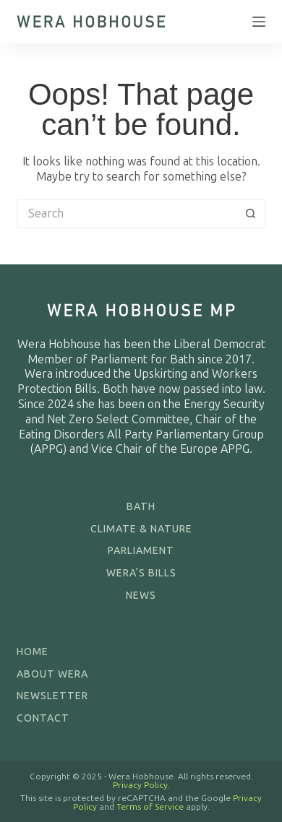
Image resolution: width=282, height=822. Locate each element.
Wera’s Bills (141, 573)
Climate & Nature (141, 529)
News (141, 595)
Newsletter (52, 696)
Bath (141, 507)
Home (32, 652)
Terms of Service (150, 807)
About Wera (52, 674)
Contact (43, 718)
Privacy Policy (140, 785)
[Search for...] (126, 213)
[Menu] (258, 21)
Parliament (141, 551)
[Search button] (250, 213)
